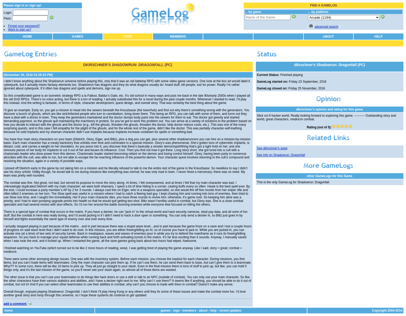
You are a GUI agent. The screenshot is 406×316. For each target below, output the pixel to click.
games (165, 310)
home (8, 310)
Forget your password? (24, 26)
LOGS (127, 36)
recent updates (230, 310)
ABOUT (328, 36)
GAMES (77, 36)
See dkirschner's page (272, 148)
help (213, 310)
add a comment (17, 304)
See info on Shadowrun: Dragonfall (281, 155)
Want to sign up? (19, 29)
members (189, 310)
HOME (27, 36)
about (203, 310)
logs (176, 310)
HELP (378, 36)
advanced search (326, 27)
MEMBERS (178, 36)
